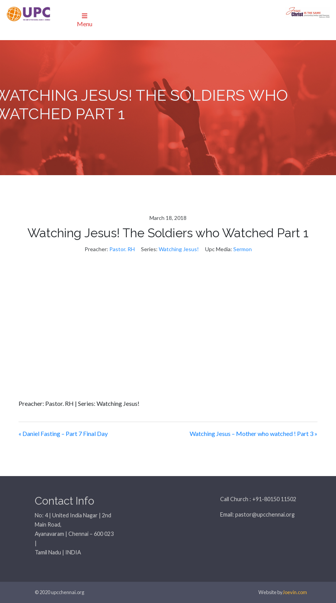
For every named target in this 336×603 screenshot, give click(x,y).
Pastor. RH (122, 249)
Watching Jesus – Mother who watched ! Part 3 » (253, 433)
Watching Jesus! (179, 249)
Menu (84, 20)
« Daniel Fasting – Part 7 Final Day (63, 433)
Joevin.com (295, 592)
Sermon (242, 249)
